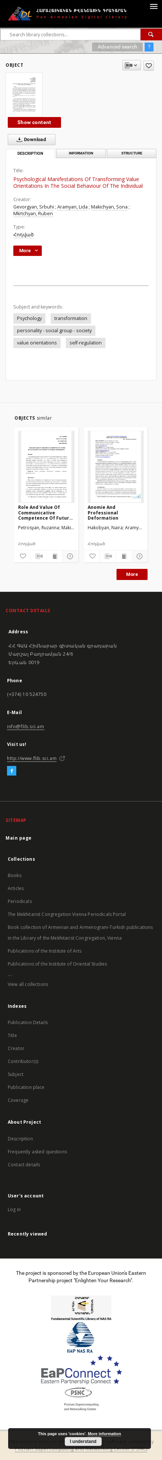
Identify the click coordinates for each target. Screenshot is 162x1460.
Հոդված (23, 234)
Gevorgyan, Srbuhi (33, 207)
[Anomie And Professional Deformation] (116, 466)
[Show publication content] (54, 556)
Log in (14, 1209)
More (132, 574)
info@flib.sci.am (25, 726)
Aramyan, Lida (72, 207)
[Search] (151, 34)
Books (14, 875)
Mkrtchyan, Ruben (33, 213)
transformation (70, 318)
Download (30, 139)
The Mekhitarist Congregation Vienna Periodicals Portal (67, 914)
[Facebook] (11, 771)
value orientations (37, 343)
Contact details (24, 1164)
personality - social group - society (54, 330)
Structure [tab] (131, 153)
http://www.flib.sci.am (32, 758)
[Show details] (69, 556)
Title (12, 1035)
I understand (83, 1441)
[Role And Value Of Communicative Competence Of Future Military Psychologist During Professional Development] (46, 466)
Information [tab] (81, 153)
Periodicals (20, 901)
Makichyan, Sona (109, 207)
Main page (19, 838)
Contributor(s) (23, 1061)
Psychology (29, 318)
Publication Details (28, 1022)
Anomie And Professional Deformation (103, 512)
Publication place (26, 1087)
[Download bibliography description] (38, 556)
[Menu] (153, 6)
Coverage (18, 1100)
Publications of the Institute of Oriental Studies (57, 964)
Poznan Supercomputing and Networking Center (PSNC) (81, 1449)
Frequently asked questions (37, 1152)
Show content (34, 122)
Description (20, 1139)
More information (104, 1433)
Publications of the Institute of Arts (45, 951)
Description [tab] (30, 153)
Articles (16, 888)
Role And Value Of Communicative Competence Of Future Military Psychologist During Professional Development (45, 512)
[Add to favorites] (149, 66)
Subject (15, 1074)
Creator (16, 1048)
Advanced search (117, 47)
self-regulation (86, 343)
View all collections (28, 984)
